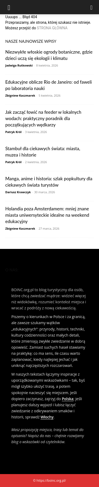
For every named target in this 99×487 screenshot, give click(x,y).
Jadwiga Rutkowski (19, 65)
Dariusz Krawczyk (18, 192)
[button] (9, 7)
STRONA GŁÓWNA (52, 28)
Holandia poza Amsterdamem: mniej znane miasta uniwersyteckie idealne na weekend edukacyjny (47, 215)
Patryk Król (13, 132)
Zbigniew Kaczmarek (20, 95)
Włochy (47, 416)
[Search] (91, 7)
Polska (67, 398)
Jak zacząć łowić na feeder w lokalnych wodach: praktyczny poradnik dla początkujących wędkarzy (43, 118)
